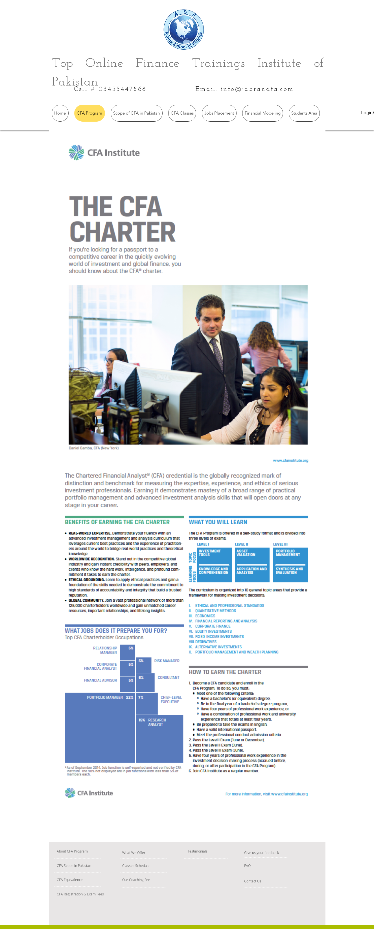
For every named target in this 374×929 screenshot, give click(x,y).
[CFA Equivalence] (85, 880)
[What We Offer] (148, 853)
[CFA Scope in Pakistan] (95, 866)
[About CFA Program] (91, 851)
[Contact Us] (263, 881)
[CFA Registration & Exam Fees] (109, 894)
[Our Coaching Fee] (153, 880)
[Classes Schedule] (152, 866)
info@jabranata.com (257, 89)
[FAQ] (260, 866)
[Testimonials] (209, 851)
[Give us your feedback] (283, 853)
